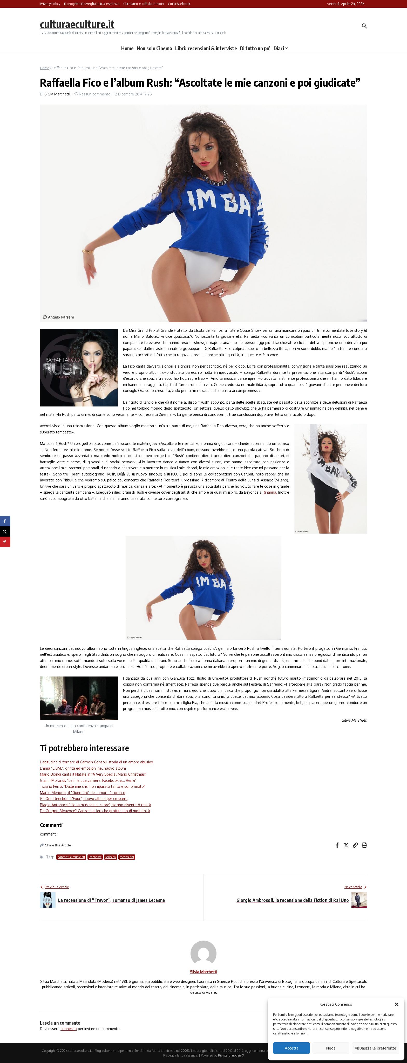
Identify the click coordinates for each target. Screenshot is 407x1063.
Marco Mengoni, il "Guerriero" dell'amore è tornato (82, 792)
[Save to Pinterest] (5, 542)
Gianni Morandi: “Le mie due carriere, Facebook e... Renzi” (88, 780)
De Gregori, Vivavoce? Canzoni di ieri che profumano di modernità (95, 811)
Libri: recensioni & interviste (206, 48)
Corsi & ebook (179, 4)
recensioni (127, 857)
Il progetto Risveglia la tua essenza (91, 4)
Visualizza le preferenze (375, 1048)
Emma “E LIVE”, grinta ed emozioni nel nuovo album (83, 768)
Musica (110, 857)
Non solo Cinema (154, 48)
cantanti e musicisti (71, 857)
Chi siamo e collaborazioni (143, 4)
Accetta (292, 1048)
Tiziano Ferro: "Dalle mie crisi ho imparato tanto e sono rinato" (92, 786)
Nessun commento (95, 94)
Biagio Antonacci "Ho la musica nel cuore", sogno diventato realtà (95, 805)
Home (127, 48)
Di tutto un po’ (255, 48)
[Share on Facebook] (5, 521)
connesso (68, 1028)
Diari (281, 48)
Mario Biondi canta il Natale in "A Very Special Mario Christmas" (93, 774)
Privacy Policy (50, 4)
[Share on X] (5, 531)
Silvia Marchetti (57, 94)
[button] (396, 1004)
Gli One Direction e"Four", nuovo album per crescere (83, 798)
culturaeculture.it (77, 23)
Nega (331, 1048)
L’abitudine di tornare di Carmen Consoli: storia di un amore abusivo (96, 762)
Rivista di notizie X (231, 1055)
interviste (95, 857)
